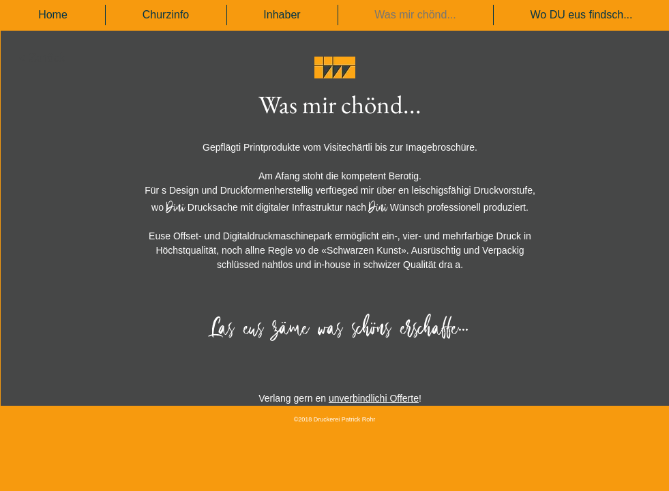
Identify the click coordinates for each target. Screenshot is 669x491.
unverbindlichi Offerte (374, 398)
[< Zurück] (42, 57)
